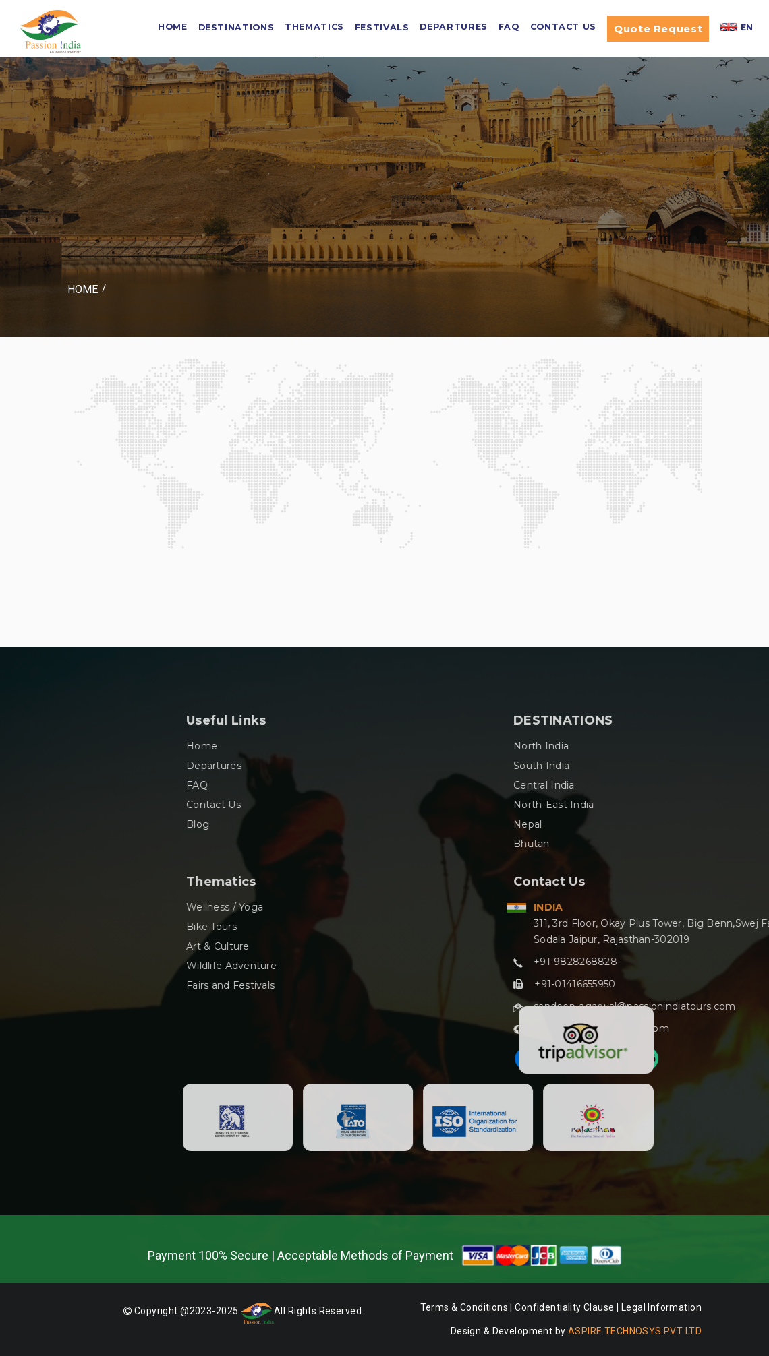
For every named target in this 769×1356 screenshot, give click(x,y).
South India (720, 766)
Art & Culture (396, 946)
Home (82, 289)
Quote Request (658, 28)
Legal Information (661, 1307)
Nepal (706, 824)
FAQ (509, 27)
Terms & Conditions (464, 1307)
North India (719, 746)
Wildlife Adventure (410, 966)
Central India (722, 785)
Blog (376, 824)
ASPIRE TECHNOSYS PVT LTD (635, 1331)
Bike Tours (390, 927)
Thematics (314, 27)
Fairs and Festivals (409, 985)
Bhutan (710, 844)
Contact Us (563, 27)
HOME (173, 27)
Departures (453, 27)
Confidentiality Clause (566, 1307)
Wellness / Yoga (403, 907)
